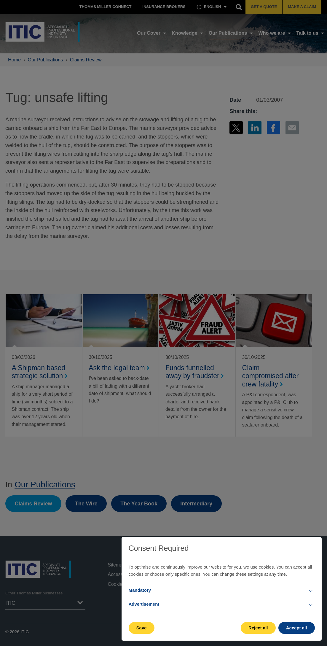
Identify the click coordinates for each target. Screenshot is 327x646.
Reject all (258, 627)
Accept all (296, 627)
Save (141, 627)
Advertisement (144, 604)
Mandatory (140, 590)
